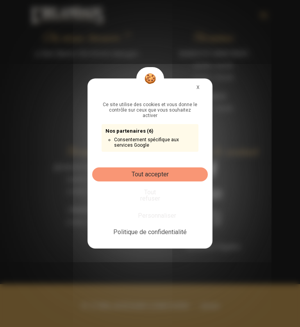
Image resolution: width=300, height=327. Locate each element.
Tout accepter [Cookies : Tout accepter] (150, 174)
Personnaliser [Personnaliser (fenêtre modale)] (152, 215)
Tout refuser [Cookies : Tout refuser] (150, 195)
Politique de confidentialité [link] (150, 232)
